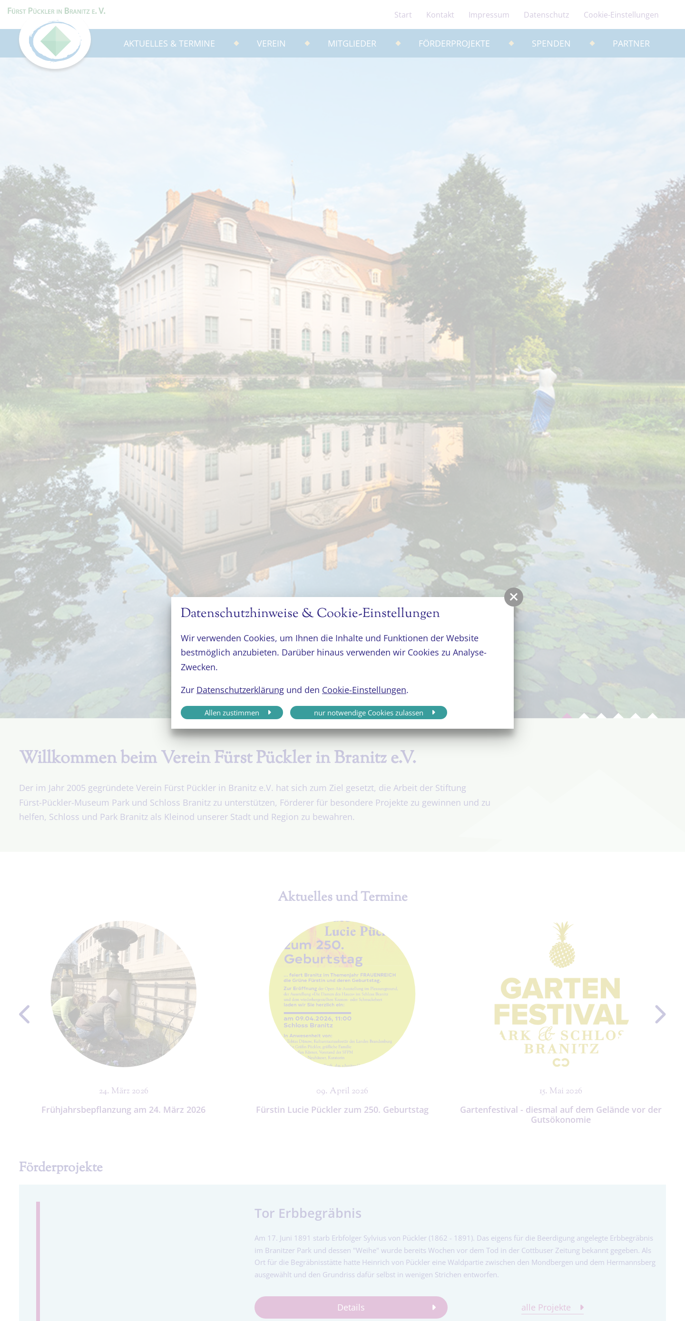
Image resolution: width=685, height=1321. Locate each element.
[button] (513, 597)
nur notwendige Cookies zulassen (368, 712)
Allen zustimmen (232, 712)
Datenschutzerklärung (240, 689)
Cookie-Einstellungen (364, 689)
